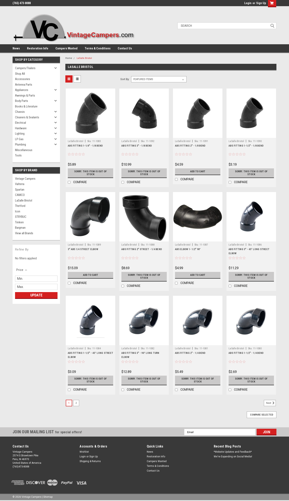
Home (68, 58)
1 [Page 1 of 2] (69, 403)
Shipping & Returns (90, 461)
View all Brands (24, 233)
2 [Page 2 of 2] (76, 403)
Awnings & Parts (25, 95)
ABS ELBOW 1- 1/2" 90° (188, 249)
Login (247, 3)
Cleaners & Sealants (27, 117)
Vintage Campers (25, 179)
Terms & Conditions (97, 48)
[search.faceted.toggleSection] (22, 270)
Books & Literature (26, 106)
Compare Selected (261, 414)
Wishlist (84, 451)
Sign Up (261, 3)
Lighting (20, 133)
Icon (17, 211)
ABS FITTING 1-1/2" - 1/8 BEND (246, 145)
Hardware (21, 128)
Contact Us (125, 48)
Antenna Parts (23, 84)
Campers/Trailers (25, 68)
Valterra (19, 184)
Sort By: (124, 79)
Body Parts (21, 101)
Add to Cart (198, 171)
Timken (19, 222)
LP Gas (19, 139)
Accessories (22, 79)
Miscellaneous (23, 150)
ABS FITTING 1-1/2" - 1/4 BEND (246, 353)
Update (36, 295)
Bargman (20, 228)
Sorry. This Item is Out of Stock (90, 173)
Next (271, 403)
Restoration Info (37, 48)
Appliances (21, 90)
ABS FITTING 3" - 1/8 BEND (136, 145)
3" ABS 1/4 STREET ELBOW (83, 249)
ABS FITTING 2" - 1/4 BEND (190, 353)
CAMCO (20, 195)
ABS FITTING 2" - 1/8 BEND (190, 145)
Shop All (20, 74)
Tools (18, 155)
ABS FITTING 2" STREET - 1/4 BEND (141, 249)
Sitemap (48, 496)
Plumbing (20, 144)
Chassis (20, 112)
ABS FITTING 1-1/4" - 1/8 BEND (85, 145)
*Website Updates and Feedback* (233, 451)
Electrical (20, 123)
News (16, 48)
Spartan (19, 189)
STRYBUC (20, 217)
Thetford (20, 206)
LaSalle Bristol (23, 200)
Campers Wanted (66, 48)
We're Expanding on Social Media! (233, 456)
